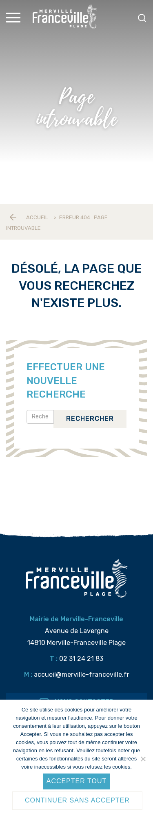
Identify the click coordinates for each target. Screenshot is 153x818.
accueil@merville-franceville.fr (81, 674)
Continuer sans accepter (77, 800)
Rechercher (90, 418)
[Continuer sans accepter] (143, 759)
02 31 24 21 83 (81, 658)
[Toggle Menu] (14, 17)
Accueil (37, 217)
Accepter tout (77, 781)
